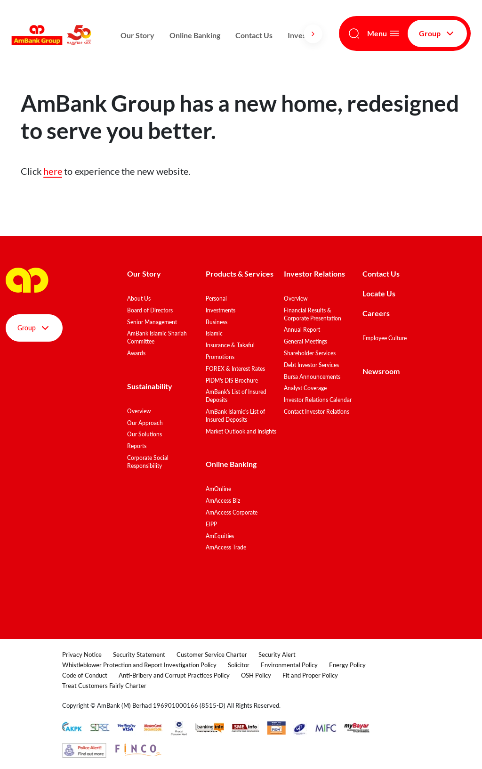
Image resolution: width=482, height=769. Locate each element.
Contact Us (254, 35)
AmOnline (218, 488)
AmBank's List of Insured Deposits (236, 395)
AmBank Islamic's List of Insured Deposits (235, 415)
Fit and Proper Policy (310, 675)
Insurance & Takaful (230, 345)
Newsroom (381, 371)
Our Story (137, 35)
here (52, 171)
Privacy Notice (82, 654)
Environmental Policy (289, 665)
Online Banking (194, 35)
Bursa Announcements (312, 376)
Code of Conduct (84, 675)
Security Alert (277, 654)
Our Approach (145, 422)
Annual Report (302, 329)
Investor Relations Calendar (318, 399)
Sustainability (149, 386)
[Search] (354, 33)
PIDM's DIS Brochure (232, 380)
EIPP (211, 524)
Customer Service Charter (212, 654)
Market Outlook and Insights (241, 431)
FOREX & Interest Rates (235, 368)
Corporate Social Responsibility (148, 461)
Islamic (214, 333)
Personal (216, 298)
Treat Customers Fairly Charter (104, 685)
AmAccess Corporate (231, 512)
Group (437, 33)
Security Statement (139, 654)
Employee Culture (384, 338)
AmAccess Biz (223, 500)
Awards (136, 353)
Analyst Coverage (305, 388)
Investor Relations (314, 273)
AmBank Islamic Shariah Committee (157, 337)
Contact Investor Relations (316, 411)
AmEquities (220, 536)
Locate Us (378, 293)
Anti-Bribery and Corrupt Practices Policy (174, 675)
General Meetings (305, 341)
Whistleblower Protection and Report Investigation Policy (139, 665)
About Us (139, 298)
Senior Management (152, 322)
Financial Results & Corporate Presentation (312, 314)
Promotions (220, 356)
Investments (220, 310)
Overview (139, 411)
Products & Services (239, 273)
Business (216, 322)
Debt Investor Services (311, 364)
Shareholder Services (310, 353)
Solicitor (238, 665)
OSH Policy (256, 675)
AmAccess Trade (226, 547)
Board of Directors (150, 310)
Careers (376, 313)
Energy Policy (347, 665)
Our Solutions (144, 434)
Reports (136, 446)
